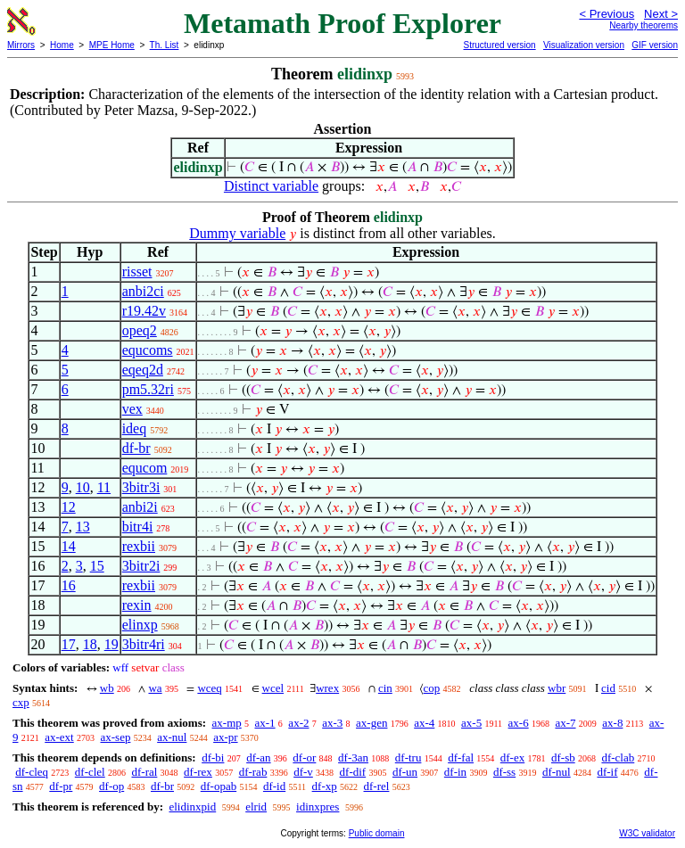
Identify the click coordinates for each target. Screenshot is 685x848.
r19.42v (144, 310)
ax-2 (298, 722)
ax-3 (332, 722)
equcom (145, 467)
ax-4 (424, 722)
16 (69, 585)
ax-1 (265, 722)
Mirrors (21, 45)
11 (104, 487)
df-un (404, 771)
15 (97, 565)
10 (83, 487)
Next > (661, 14)
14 (69, 546)
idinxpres (317, 806)
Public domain (377, 833)
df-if (607, 771)
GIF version (654, 45)
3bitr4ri (143, 644)
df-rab (253, 771)
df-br (136, 448)
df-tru (408, 757)
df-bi (213, 757)
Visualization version (583, 45)
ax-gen (371, 722)
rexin (137, 605)
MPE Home (112, 45)
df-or (304, 757)
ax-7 (565, 722)
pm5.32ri (148, 389)
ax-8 (612, 722)
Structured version (499, 45)
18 (90, 644)
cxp (20, 702)
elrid (256, 806)
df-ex (512, 757)
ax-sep (115, 737)
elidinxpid (192, 806)
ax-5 (471, 722)
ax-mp (227, 722)
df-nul (556, 771)
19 (111, 644)
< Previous (606, 14)
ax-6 (518, 722)
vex (132, 408)
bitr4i (137, 526)
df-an (258, 757)
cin (385, 688)
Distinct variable (271, 185)
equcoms (147, 350)
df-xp (324, 786)
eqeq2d (142, 369)
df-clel (90, 771)
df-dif (353, 771)
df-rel (377, 786)
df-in (455, 771)
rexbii (138, 546)
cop (432, 688)
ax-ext (59, 737)
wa (154, 688)
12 (69, 507)
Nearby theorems (643, 25)
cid (608, 688)
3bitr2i (141, 565)
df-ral (144, 771)
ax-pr (225, 737)
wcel (273, 688)
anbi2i (140, 507)
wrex (327, 688)
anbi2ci (143, 291)
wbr (556, 688)
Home (62, 45)
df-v (303, 771)
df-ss (504, 771)
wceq (209, 688)
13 (83, 526)
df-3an (353, 757)
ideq (134, 428)
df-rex (198, 771)
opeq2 (139, 330)
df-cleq (31, 771)
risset (137, 271)
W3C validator (647, 833)
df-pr (60, 786)
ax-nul (171, 737)
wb (107, 688)
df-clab (617, 757)
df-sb (563, 757)
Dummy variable (237, 233)
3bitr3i (141, 487)
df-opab (218, 786)
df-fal (461, 757)
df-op (111, 786)
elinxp (140, 624)
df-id (274, 786)
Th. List (164, 45)
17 (69, 644)
